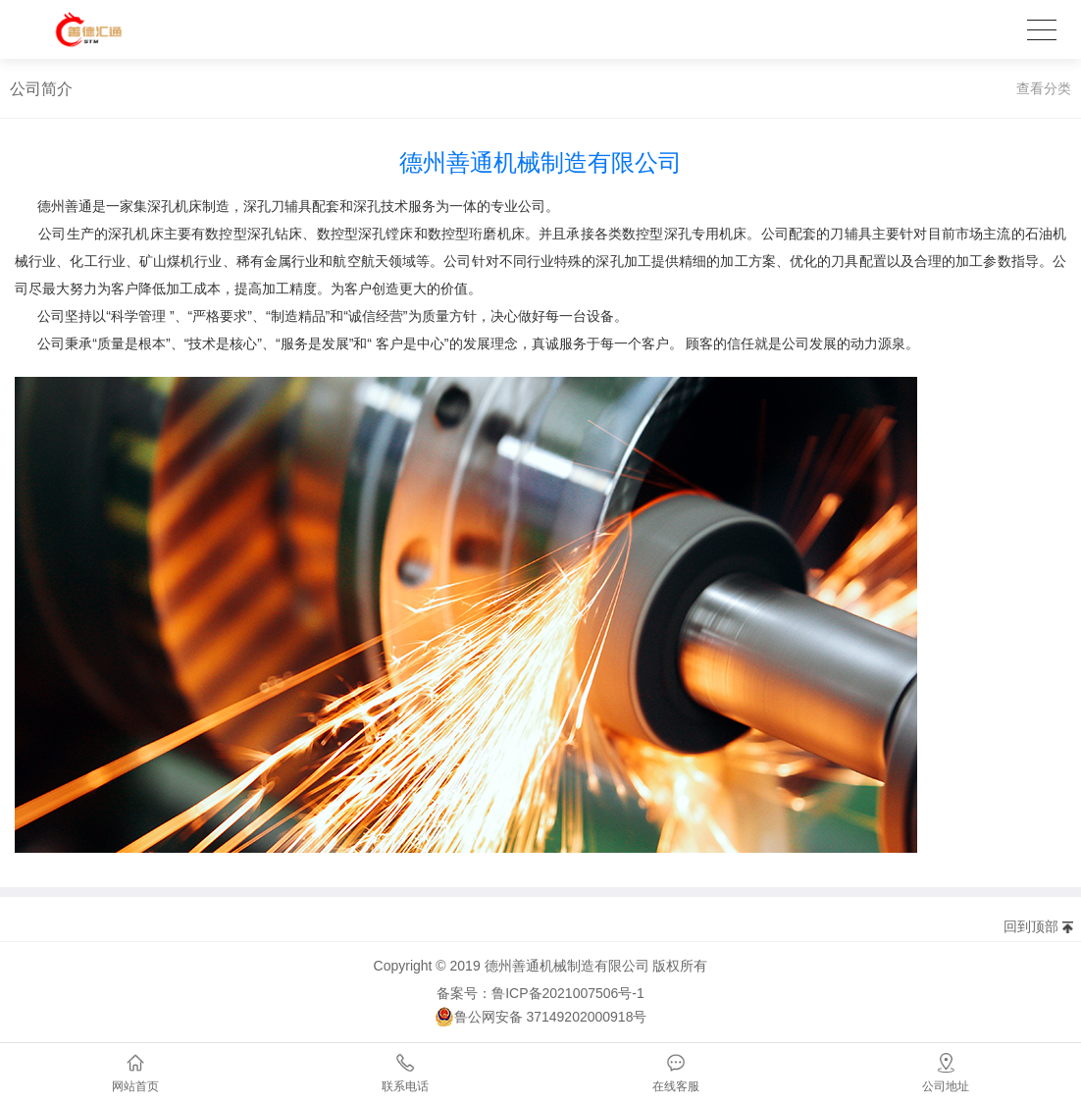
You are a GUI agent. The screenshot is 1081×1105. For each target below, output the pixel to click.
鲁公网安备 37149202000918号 (541, 1016)
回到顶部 (1031, 926)
